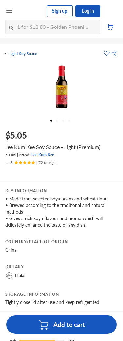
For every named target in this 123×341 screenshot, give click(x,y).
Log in (88, 11)
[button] (114, 53)
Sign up (59, 11)
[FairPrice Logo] (30, 11)
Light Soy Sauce (23, 54)
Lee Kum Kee (42, 154)
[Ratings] (31, 162)
